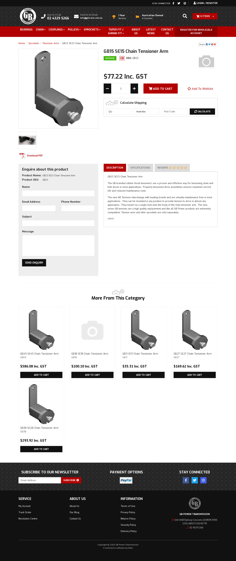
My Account (24, 506)
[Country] (146, 111)
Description (115, 167)
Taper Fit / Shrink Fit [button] (115, 31)
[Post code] (174, 111)
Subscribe (71, 480)
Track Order (24, 512)
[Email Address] (39, 480)
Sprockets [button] (91, 29)
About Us (136, 31)
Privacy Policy (128, 512)
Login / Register (205, 3)
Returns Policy (128, 518)
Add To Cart (161, 89)
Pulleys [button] (73, 29)
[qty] (118, 111)
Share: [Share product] (207, 44)
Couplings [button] (56, 29)
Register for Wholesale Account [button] (196, 31)
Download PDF (30, 155)
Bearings (26, 29)
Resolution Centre (27, 518)
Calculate (202, 111)
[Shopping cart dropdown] (205, 16)
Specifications (140, 167)
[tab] (115, 168)
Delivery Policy (129, 531)
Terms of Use (128, 506)
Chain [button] (40, 29)
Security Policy (128, 524)
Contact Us (167, 31)
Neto (130, 547)
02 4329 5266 (194, 527)
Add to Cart (41, 374)
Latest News (151, 31)
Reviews (172, 167)
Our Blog (74, 512)
